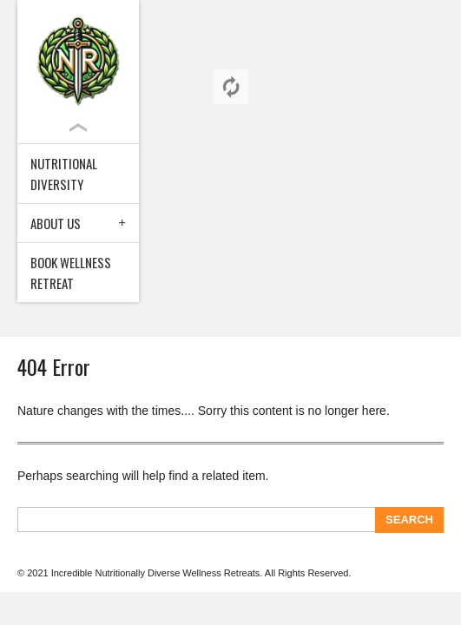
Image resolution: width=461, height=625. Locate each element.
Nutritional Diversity (63, 174)
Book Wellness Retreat (70, 273)
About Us (55, 223)
